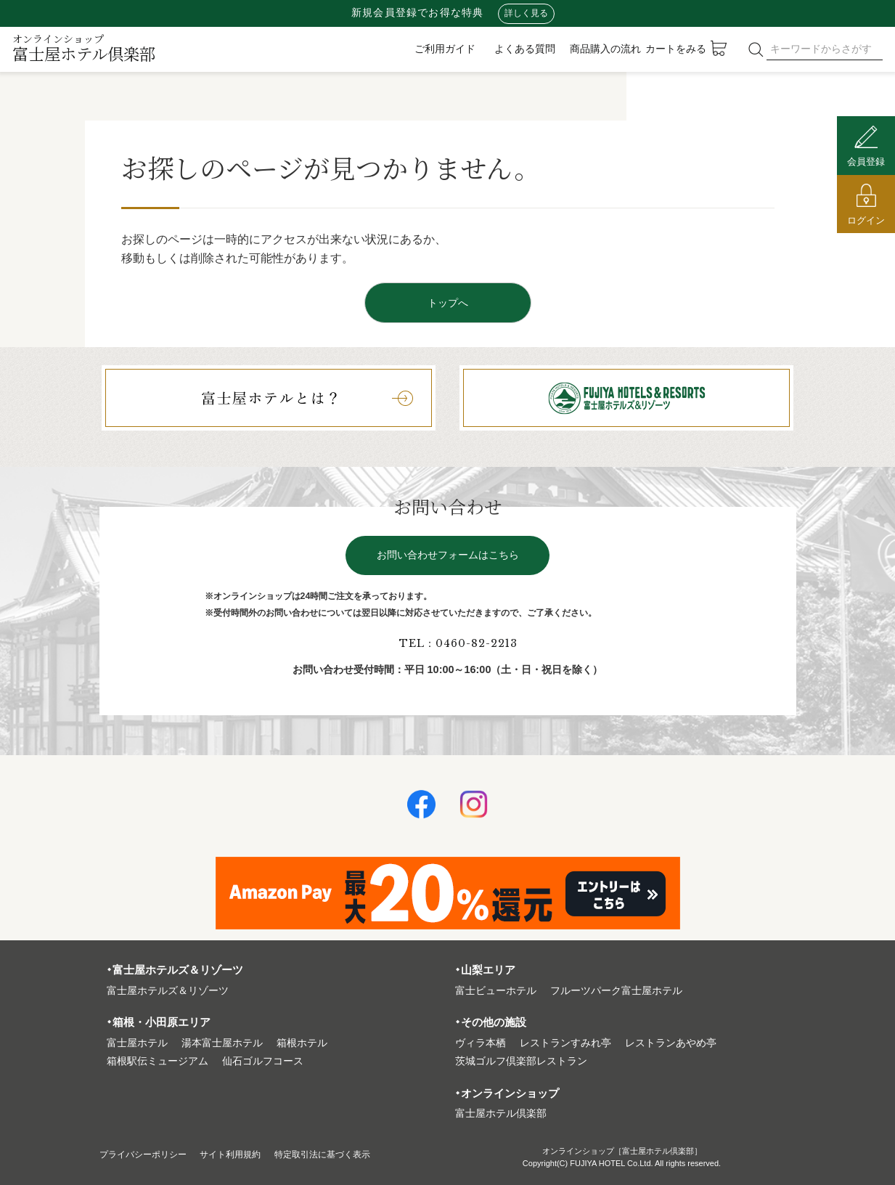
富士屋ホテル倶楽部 (83, 48)
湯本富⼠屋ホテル (222, 1043)
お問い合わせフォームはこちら (448, 555)
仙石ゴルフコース (262, 1061)
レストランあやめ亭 (670, 1043)
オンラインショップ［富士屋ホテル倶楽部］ (622, 1151)
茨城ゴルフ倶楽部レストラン (521, 1061)
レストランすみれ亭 (565, 1043)
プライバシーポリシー (150, 1154)
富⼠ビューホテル (495, 990)
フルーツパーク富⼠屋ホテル (616, 990)
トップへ (448, 303)
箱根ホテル (302, 1043)
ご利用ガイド (444, 48)
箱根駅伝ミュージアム (157, 1061)
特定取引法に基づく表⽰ (355, 1154)
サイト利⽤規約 (249, 1154)
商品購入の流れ (605, 48)
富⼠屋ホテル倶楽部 (501, 1113)
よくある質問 (524, 48)
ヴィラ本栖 (480, 1043)
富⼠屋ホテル (137, 1043)
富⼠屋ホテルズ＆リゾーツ (168, 990)
